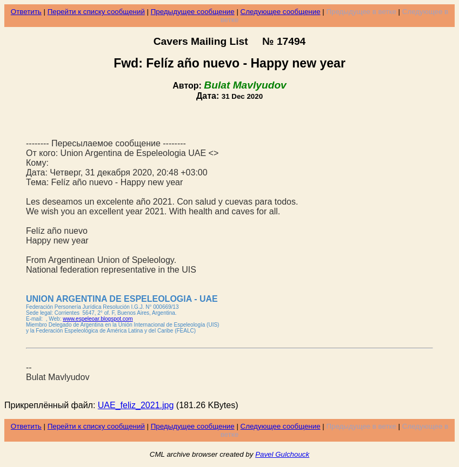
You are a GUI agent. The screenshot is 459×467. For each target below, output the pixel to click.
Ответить (26, 12)
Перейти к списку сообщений (96, 12)
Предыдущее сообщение (193, 12)
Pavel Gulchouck (282, 454)
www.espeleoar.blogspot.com (98, 319)
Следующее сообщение (281, 12)
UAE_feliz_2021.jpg (136, 405)
